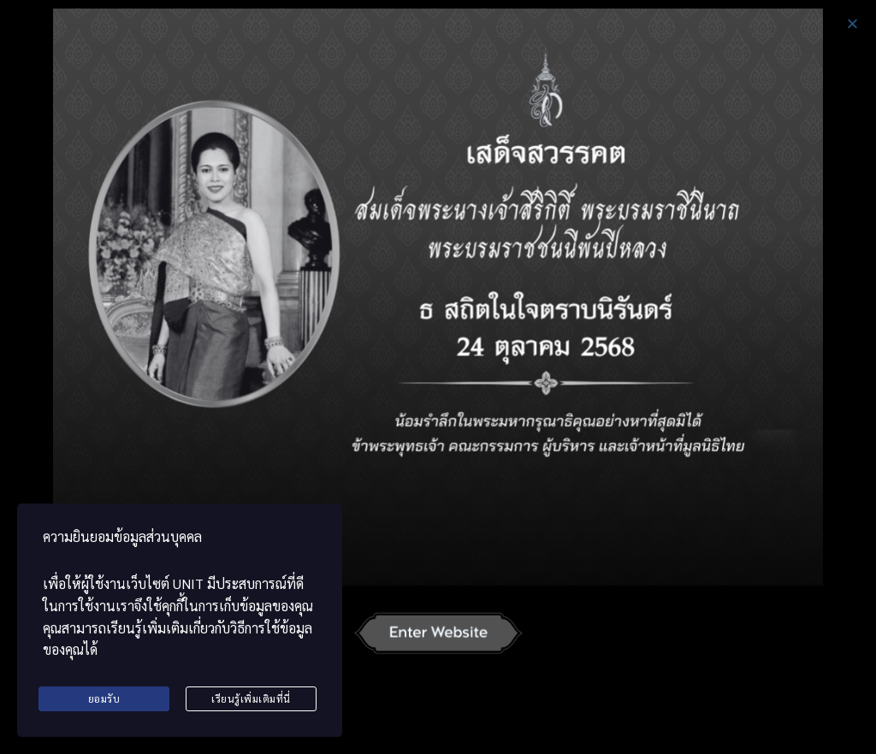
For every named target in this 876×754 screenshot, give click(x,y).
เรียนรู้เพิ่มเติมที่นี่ (251, 698)
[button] (852, 23)
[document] (438, 377)
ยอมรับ (104, 698)
